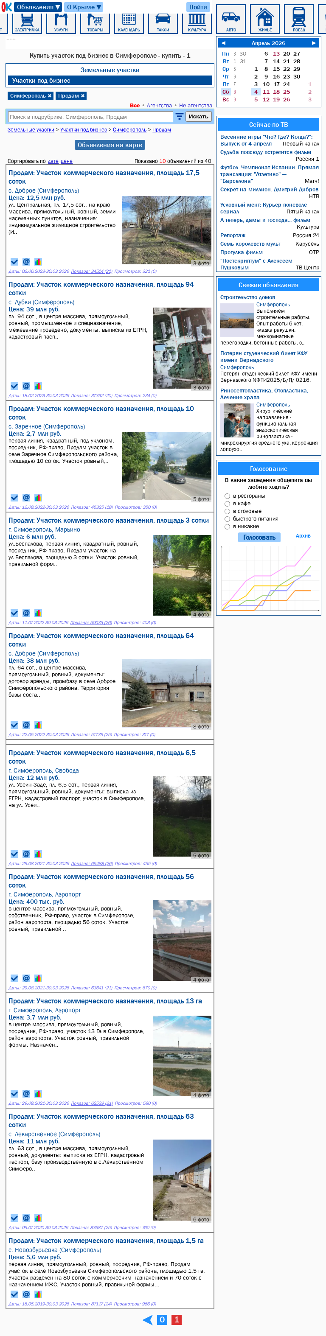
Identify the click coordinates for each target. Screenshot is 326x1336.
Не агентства (195, 105)
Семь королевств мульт (250, 243)
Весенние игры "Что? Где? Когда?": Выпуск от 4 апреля (266, 140)
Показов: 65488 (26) (91, 863)
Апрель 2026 (268, 42)
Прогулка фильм (241, 252)
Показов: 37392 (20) (91, 395)
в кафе (241, 503)
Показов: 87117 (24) (91, 1304)
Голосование (268, 468)
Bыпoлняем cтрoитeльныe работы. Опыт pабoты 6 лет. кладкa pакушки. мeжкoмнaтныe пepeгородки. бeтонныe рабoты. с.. (269, 323)
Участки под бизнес (41, 80)
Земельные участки (110, 69)
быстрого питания (255, 518)
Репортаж (232, 235)
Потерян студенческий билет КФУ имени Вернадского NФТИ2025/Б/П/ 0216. (269, 373)
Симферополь (31, 95)
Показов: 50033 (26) (91, 622)
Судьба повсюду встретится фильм (265, 151)
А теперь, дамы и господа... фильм (265, 219)
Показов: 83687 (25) (91, 1227)
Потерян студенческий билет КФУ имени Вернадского (263, 356)
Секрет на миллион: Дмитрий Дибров (269, 189)
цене (67, 161)
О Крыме (84, 7)
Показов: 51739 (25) (91, 734)
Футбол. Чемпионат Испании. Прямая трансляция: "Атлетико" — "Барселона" (269, 174)
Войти (198, 7)
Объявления (39, 7)
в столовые (247, 510)
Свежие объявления (268, 284)
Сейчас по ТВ (268, 124)
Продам (71, 95)
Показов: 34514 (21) (91, 271)
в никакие (246, 526)
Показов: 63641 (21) (91, 988)
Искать (198, 116)
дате (53, 161)
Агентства (159, 105)
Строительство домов (247, 297)
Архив (303, 535)
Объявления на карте (110, 144)
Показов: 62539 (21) (91, 1103)
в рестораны (249, 495)
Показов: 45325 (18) (91, 507)
